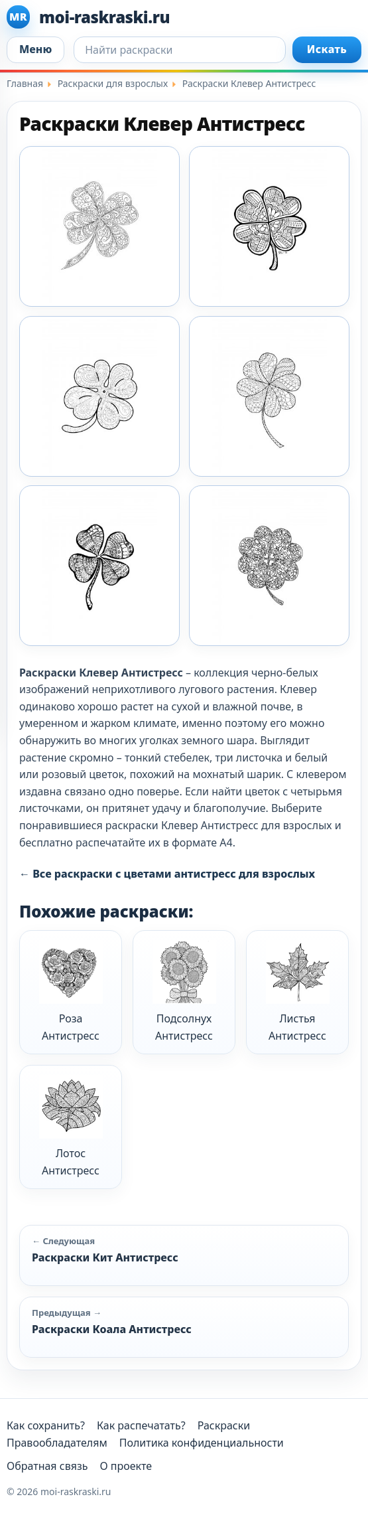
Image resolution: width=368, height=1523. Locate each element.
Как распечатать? (141, 1425)
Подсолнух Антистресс (184, 991)
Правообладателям (57, 1442)
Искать (327, 49)
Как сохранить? (46, 1425)
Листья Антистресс (298, 991)
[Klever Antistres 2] (269, 226)
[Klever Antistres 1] (99, 226)
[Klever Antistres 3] (99, 396)
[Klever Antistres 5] (99, 565)
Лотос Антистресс (71, 1126)
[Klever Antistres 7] (269, 565)
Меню (35, 49)
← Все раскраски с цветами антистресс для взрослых (167, 873)
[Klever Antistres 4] (269, 396)
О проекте (125, 1466)
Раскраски (224, 1425)
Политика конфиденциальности (201, 1442)
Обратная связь (47, 1466)
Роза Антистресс (71, 991)
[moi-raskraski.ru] (184, 17)
